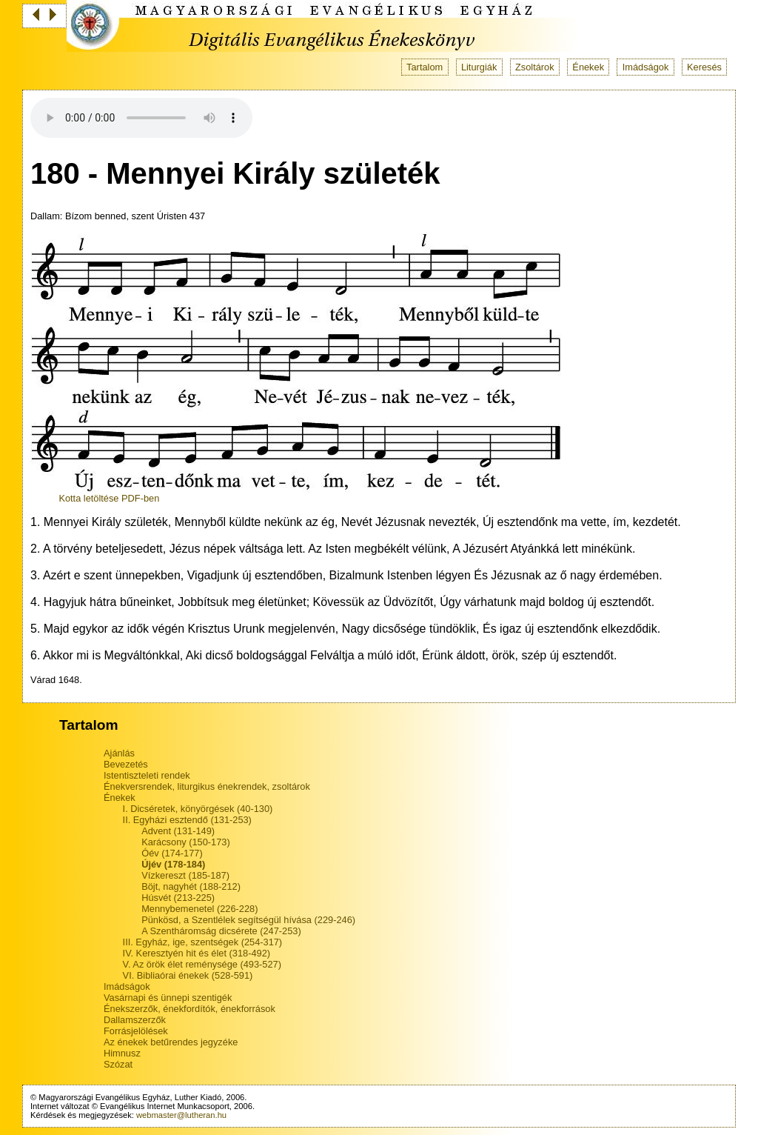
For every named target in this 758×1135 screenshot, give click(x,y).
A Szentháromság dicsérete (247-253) (221, 930)
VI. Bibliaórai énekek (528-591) (188, 975)
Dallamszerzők (135, 1019)
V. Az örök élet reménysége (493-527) (202, 964)
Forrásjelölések (136, 1030)
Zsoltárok (534, 67)
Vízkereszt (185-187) (185, 875)
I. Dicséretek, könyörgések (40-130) (198, 808)
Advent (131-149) (178, 830)
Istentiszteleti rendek (147, 775)
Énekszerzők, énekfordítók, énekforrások (189, 1008)
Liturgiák (479, 67)
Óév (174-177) (172, 853)
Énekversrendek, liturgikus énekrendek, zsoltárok (207, 786)
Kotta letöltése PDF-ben (108, 498)
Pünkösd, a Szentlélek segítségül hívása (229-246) (248, 919)
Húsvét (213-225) (178, 897)
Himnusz (122, 1053)
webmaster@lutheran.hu (181, 1115)
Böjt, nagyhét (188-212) (191, 886)
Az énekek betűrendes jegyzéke (171, 1042)
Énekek (588, 67)
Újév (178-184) (173, 864)
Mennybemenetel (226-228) (199, 908)
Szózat (118, 1064)
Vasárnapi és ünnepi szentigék (168, 997)
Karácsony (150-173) (185, 842)
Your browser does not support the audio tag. (141, 118)
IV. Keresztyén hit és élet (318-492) (196, 953)
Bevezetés (126, 764)
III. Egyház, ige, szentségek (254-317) (203, 942)
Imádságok (646, 67)
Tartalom (424, 67)
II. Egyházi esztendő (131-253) (187, 819)
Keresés (704, 67)
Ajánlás (119, 753)
